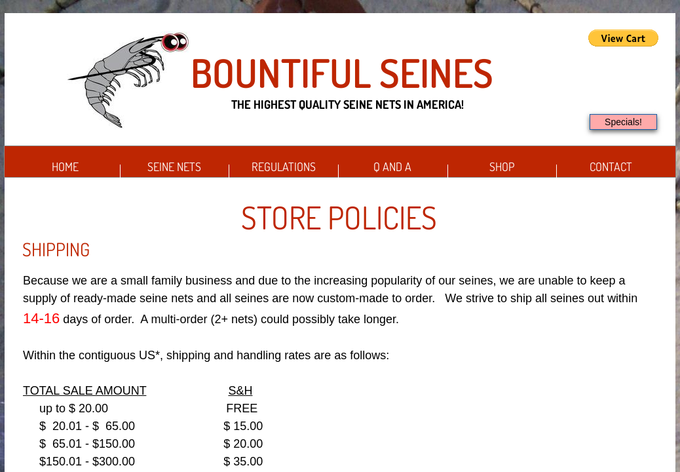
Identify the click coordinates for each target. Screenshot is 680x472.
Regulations (284, 166)
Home (65, 166)
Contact (611, 166)
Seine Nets (174, 166)
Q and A (392, 166)
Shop (501, 166)
